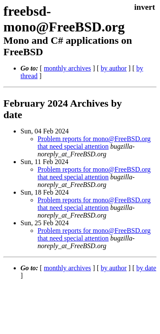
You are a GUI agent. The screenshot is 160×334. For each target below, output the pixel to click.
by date (146, 268)
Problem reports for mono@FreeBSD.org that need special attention (94, 142)
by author (114, 68)
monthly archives (67, 68)
